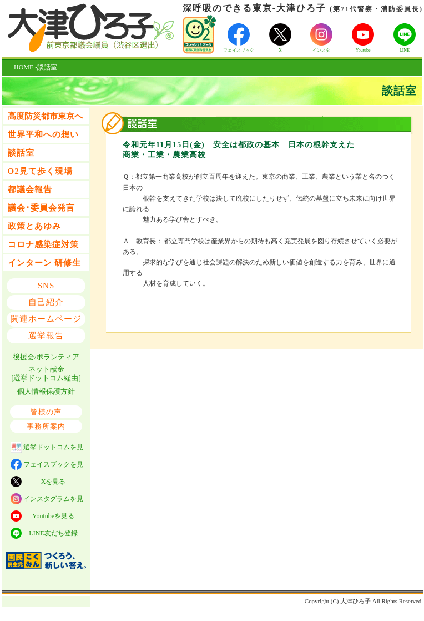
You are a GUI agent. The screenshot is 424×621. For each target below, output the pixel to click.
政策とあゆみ (34, 226)
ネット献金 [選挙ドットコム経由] (46, 373)
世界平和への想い (43, 134)
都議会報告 (30, 189)
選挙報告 (46, 335)
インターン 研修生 (45, 262)
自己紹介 (46, 302)
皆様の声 (46, 412)
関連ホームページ (46, 318)
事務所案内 (46, 426)
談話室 (21, 152)
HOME (23, 67)
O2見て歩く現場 (40, 171)
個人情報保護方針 (46, 391)
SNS (46, 285)
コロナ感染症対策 (43, 244)
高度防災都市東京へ (45, 116)
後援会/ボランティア (46, 357)
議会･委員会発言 (41, 207)
